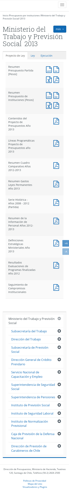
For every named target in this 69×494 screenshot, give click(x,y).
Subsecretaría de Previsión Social (29, 350)
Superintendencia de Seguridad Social (33, 387)
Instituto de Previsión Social (30, 405)
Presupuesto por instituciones (24, 15)
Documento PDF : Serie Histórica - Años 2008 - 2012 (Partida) (57, 202)
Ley (33, 55)
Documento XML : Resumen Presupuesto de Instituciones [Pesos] (49, 95)
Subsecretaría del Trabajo (29, 331)
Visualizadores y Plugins (35, 486)
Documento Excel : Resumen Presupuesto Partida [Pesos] (49, 79)
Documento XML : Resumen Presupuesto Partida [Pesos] (49, 69)
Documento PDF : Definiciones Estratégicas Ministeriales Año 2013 (57, 243)
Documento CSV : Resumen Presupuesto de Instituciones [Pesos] (57, 95)
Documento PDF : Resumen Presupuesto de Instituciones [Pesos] (57, 105)
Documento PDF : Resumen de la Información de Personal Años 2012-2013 (57, 220)
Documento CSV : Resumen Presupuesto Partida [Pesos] (57, 69)
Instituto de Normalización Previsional (29, 423)
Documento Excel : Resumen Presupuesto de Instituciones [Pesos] (49, 105)
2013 (22, 18)
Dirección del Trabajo (26, 339)
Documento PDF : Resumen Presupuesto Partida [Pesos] (57, 79)
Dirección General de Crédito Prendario (31, 362)
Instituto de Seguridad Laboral (32, 413)
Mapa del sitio (35, 483)
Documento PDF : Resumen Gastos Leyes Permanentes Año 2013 (57, 183)
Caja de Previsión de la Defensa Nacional (32, 436)
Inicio (5, 15)
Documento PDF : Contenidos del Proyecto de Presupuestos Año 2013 (57, 121)
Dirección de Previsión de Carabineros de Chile (29, 448)
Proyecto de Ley (15, 55)
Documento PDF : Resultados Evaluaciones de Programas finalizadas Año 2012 (57, 265)
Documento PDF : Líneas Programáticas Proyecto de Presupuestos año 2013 (57, 143)
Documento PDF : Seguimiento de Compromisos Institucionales (57, 287)
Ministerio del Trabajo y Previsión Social (31, 321)
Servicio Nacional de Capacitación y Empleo (27, 374)
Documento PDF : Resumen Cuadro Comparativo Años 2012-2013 (57, 165)
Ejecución (46, 55)
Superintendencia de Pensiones (33, 397)
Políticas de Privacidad (34, 480)
